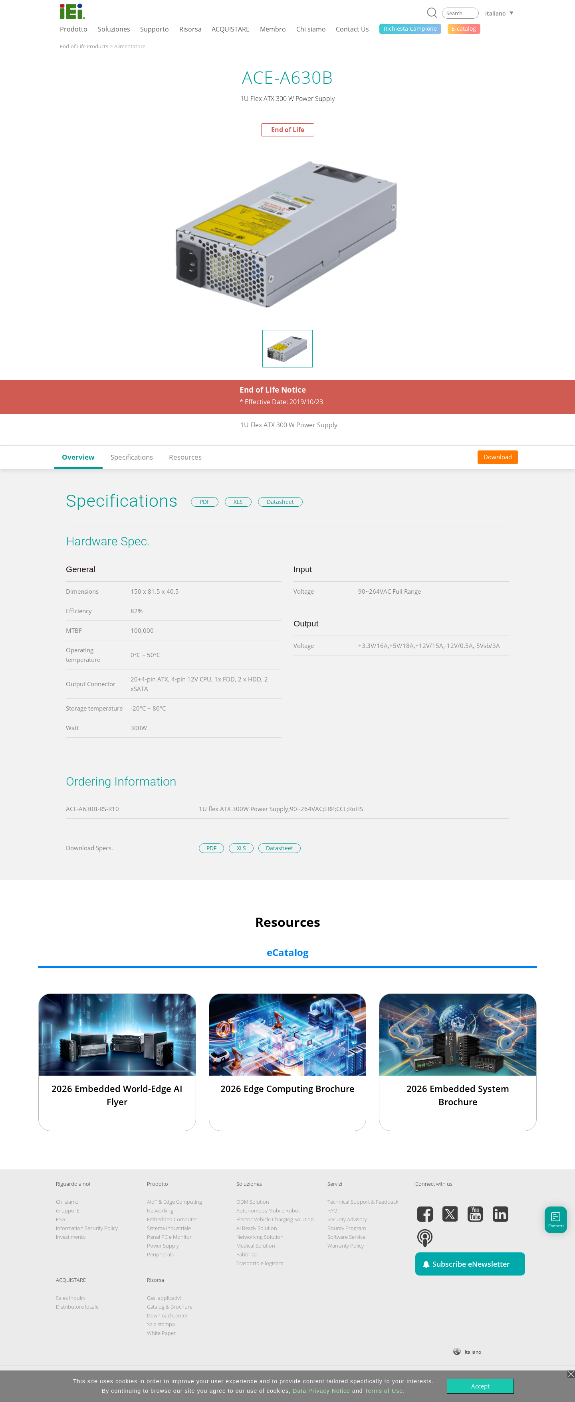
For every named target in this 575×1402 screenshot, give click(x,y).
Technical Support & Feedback (362, 1201)
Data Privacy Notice (321, 1391)
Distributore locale (77, 1306)
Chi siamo (67, 1201)
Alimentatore (129, 46)
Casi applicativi (164, 1297)
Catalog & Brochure (169, 1306)
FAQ (332, 1210)
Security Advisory (347, 1219)
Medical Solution (255, 1245)
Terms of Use (384, 1391)
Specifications (132, 457)
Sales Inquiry (70, 1297)
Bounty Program (346, 1228)
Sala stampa (161, 1324)
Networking (160, 1210)
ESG (60, 1219)
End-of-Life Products (84, 46)
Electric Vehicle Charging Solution (275, 1219)
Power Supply (163, 1245)
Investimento (71, 1236)
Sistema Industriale (169, 1228)
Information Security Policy (87, 1228)
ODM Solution (252, 1201)
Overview (78, 457)
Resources (185, 457)
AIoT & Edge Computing (174, 1201)
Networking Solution (260, 1236)
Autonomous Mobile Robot (268, 1210)
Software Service (346, 1236)
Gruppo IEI (68, 1210)
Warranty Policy (345, 1245)
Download (498, 457)
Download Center (167, 1315)
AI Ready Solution (256, 1228)
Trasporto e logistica (260, 1263)
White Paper (161, 1333)
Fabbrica (246, 1254)
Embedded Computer (172, 1219)
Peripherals (160, 1254)
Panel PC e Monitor (169, 1236)
